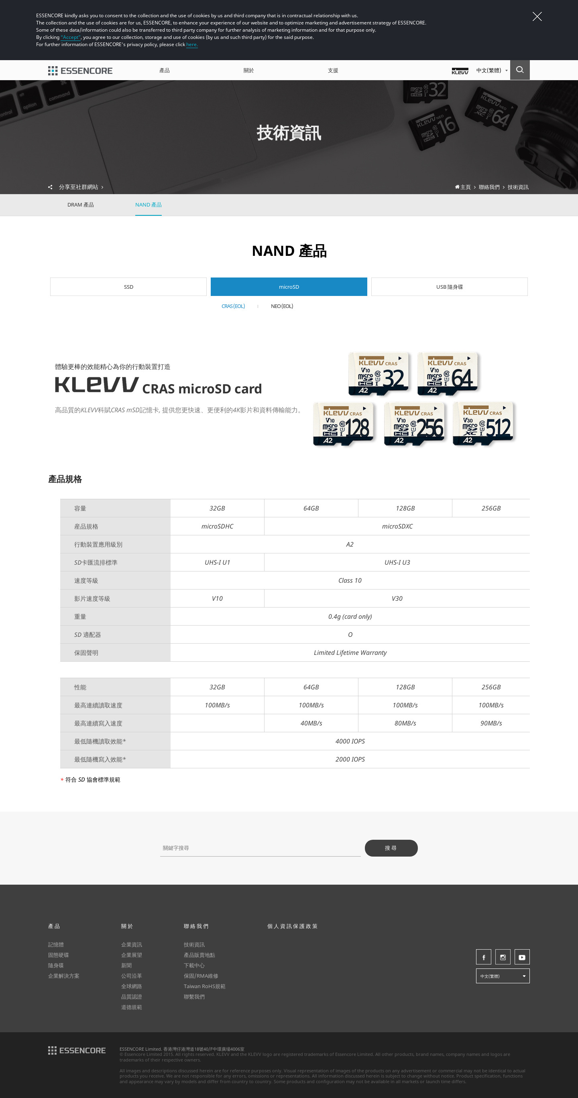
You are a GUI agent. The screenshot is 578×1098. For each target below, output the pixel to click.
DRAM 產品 (80, 204)
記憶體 (56, 944)
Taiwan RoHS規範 (205, 986)
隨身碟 (56, 965)
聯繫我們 (194, 996)
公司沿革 (131, 975)
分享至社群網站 (81, 187)
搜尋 (391, 848)
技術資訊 (194, 944)
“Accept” (71, 37)
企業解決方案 (63, 975)
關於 (249, 70)
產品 (164, 70)
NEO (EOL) (282, 306)
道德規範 (131, 1007)
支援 (333, 70)
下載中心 (194, 965)
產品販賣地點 (199, 954)
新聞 (126, 965)
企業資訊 (131, 944)
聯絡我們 (197, 926)
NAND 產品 (148, 204)
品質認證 (131, 996)
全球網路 (131, 986)
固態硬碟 (58, 954)
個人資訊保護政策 (293, 926)
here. (192, 44)
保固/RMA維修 (201, 975)
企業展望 (131, 954)
